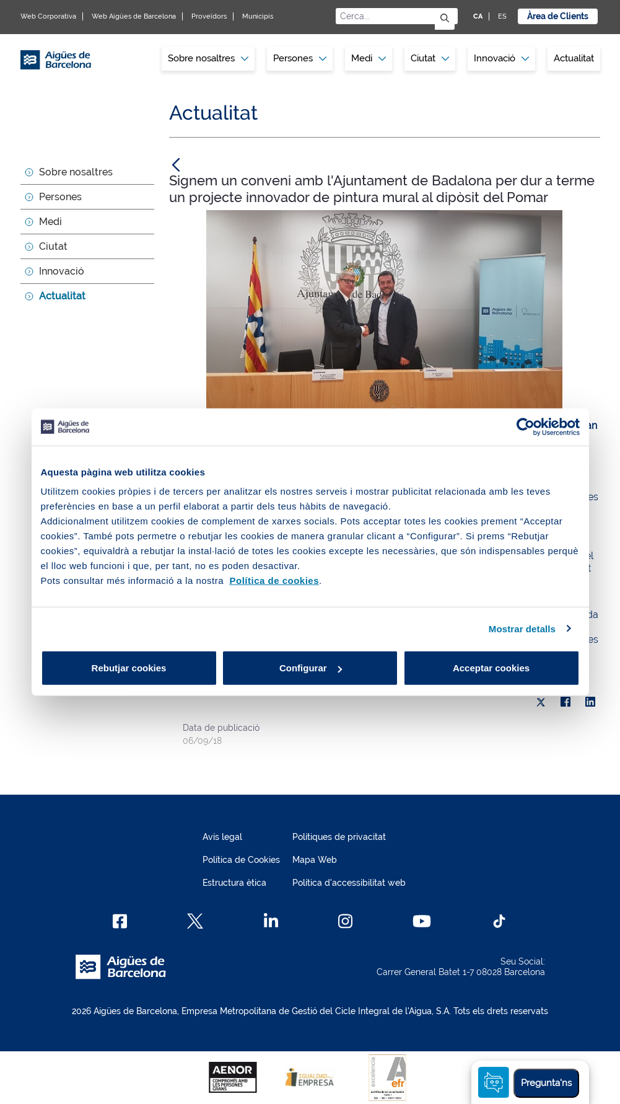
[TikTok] (499, 921)
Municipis (257, 16)
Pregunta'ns (546, 1083)
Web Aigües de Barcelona (134, 16)
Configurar (310, 668)
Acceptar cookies (491, 668)
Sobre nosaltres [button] (208, 58)
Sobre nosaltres (76, 172)
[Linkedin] (271, 921)
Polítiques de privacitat (339, 837)
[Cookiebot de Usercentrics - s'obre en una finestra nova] (525, 426)
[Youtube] (421, 921)
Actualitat (574, 58)
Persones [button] (299, 58)
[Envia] (445, 19)
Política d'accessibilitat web (349, 883)
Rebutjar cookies (129, 668)
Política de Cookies (241, 860)
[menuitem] (208, 58)
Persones (60, 197)
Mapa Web (314, 860)
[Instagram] (345, 921)
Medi (50, 221)
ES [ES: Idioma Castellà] (502, 16)
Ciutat (53, 246)
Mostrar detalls (522, 628)
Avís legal (222, 837)
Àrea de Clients (557, 16)
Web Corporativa (48, 16)
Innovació (501, 58)
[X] (541, 702)
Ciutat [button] (430, 58)
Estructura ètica (234, 883)
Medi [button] (368, 58)
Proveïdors (209, 16)
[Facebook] (120, 921)
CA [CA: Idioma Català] (477, 16)
